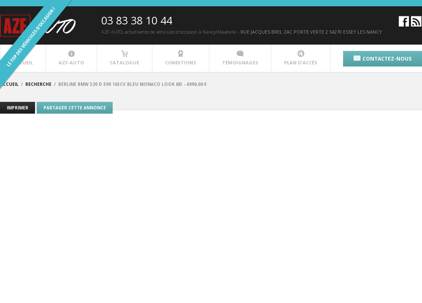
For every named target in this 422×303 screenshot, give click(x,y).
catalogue (124, 58)
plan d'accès (300, 58)
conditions (180, 58)
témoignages (240, 58)
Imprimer (17, 108)
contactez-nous (382, 58)
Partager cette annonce (74, 108)
